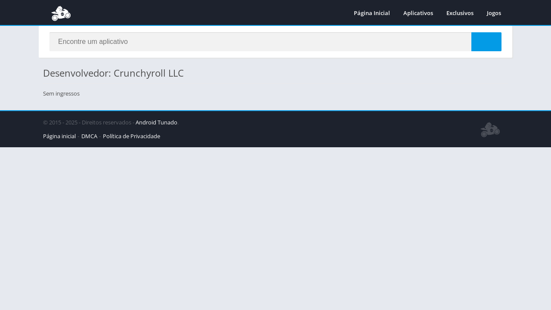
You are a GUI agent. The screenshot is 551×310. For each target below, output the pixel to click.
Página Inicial (372, 13)
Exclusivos (460, 13)
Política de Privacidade (131, 136)
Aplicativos (418, 13)
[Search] (275, 41)
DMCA (89, 136)
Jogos (494, 13)
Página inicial (59, 136)
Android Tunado (156, 122)
